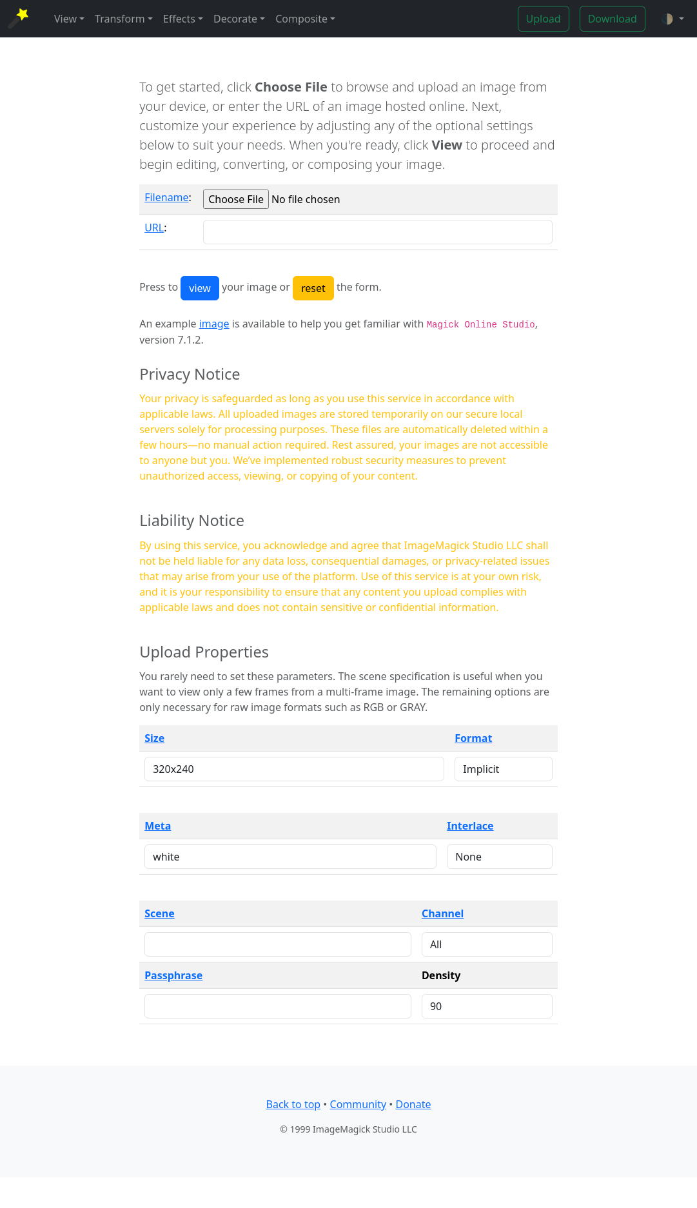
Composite (301, 19)
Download (612, 19)
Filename (166, 197)
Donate (413, 1104)
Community (358, 1104)
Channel (443, 913)
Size (154, 738)
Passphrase (173, 975)
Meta (157, 826)
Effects (179, 19)
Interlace (470, 826)
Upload (543, 19)
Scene (159, 913)
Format (473, 738)
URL (154, 227)
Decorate (235, 19)
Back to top (293, 1104)
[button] (672, 19)
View (65, 19)
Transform (120, 19)
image (214, 324)
